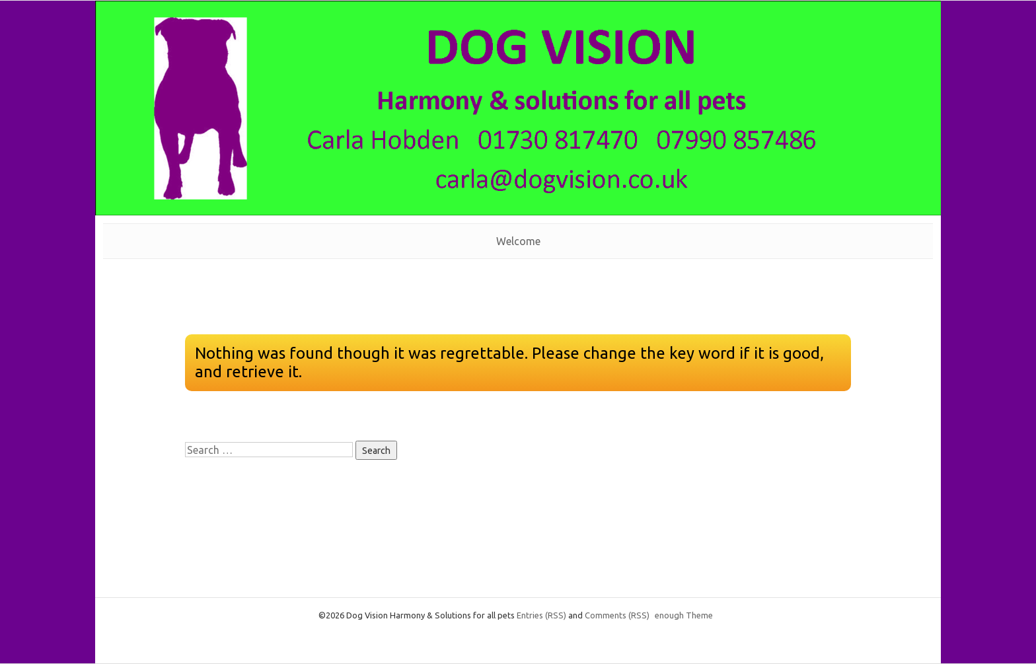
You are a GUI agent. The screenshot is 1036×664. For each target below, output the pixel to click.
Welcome (518, 241)
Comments (617, 615)
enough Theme (684, 615)
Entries (541, 615)
